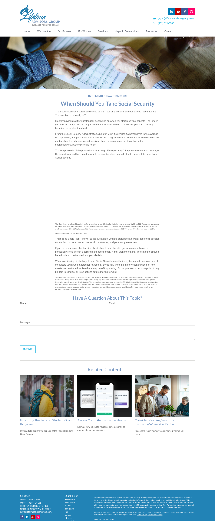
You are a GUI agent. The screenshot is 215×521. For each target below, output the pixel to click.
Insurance (69, 509)
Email (112, 303)
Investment (70, 502)
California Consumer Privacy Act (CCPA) (169, 512)
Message (25, 322)
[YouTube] (178, 11)
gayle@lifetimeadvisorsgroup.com (36, 512)
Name (23, 303)
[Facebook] (184, 11)
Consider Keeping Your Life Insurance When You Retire (154, 422)
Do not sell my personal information (149, 514)
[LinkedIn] (171, 11)
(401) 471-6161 (34, 503)
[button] (27, 31)
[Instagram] (38, 517)
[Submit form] (28, 349)
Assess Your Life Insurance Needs (101, 420)
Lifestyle (68, 518)
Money (68, 515)
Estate (68, 505)
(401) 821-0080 (34, 499)
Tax (66, 512)
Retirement (70, 499)
